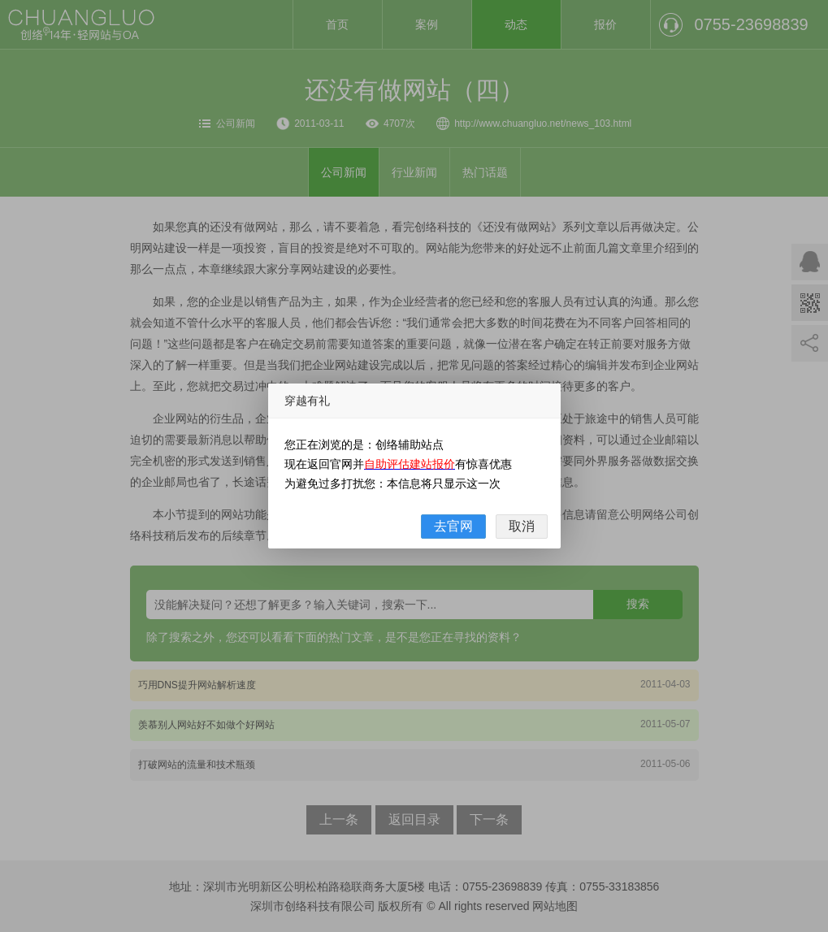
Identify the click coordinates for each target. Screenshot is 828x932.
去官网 (453, 526)
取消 (522, 526)
